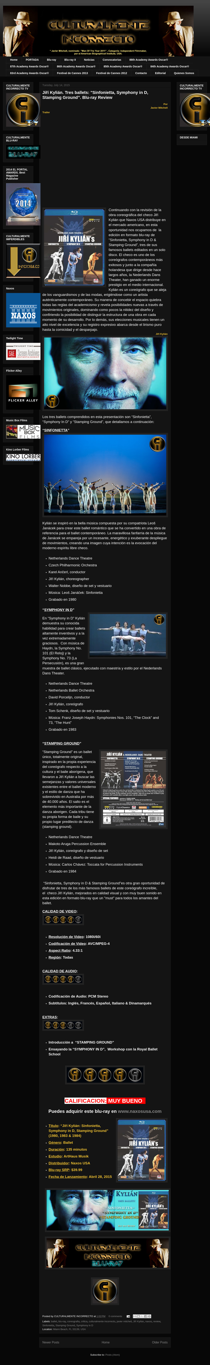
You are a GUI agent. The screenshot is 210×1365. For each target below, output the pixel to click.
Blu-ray (51, 59)
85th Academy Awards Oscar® (123, 66)
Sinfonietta (48, 1325)
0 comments (115, 1316)
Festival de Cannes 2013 (72, 73)
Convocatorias (112, 59)
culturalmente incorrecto (102, 1321)
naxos (148, 1321)
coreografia (73, 1321)
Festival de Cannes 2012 (111, 73)
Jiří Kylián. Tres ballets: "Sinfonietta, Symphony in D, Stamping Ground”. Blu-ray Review (95, 95)
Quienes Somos (184, 73)
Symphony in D (84, 1325)
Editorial (160, 73)
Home (14, 59)
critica (84, 1321)
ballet (54, 1321)
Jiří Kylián (138, 1321)
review (156, 1321)
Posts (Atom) (112, 1354)
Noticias (89, 59)
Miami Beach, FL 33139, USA (69, 1329)
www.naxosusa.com (140, 1111)
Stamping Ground (65, 1325)
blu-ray (62, 1321)
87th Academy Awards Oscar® (29, 66)
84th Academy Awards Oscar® (169, 66)
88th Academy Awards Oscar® (148, 59)
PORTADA (32, 59)
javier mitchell (124, 1321)
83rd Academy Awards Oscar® (29, 73)
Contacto (141, 73)
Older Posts (160, 1342)
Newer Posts (50, 1342)
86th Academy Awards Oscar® (76, 66)
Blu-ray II (70, 59)
